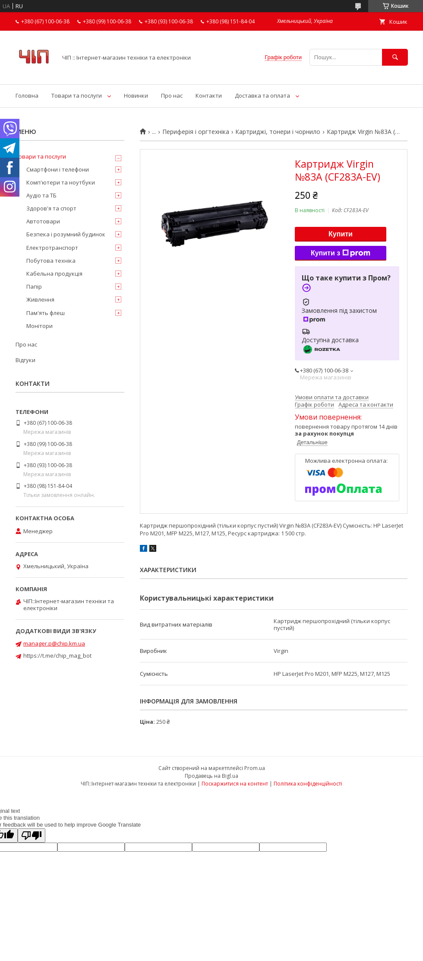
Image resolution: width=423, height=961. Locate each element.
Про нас (172, 95)
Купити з (340, 253)
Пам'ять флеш (45, 313)
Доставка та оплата (262, 95)
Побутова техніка (51, 260)
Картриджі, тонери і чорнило (277, 131)
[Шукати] (395, 57)
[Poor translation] (31, 835)
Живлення (40, 299)
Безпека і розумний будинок (65, 234)
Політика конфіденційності (308, 783)
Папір (34, 286)
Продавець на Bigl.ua (211, 776)
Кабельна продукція (54, 273)
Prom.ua (254, 768)
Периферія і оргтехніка (195, 131)
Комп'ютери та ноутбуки (60, 182)
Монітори (39, 326)
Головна (27, 95)
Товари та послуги (76, 95)
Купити (340, 234)
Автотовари (43, 221)
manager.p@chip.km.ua (54, 643)
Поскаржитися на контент (235, 783)
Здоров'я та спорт (51, 208)
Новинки (136, 95)
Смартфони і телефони (57, 169)
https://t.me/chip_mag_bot (57, 655)
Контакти (209, 95)
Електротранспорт (52, 247)
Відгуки (25, 360)
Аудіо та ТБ (41, 195)
